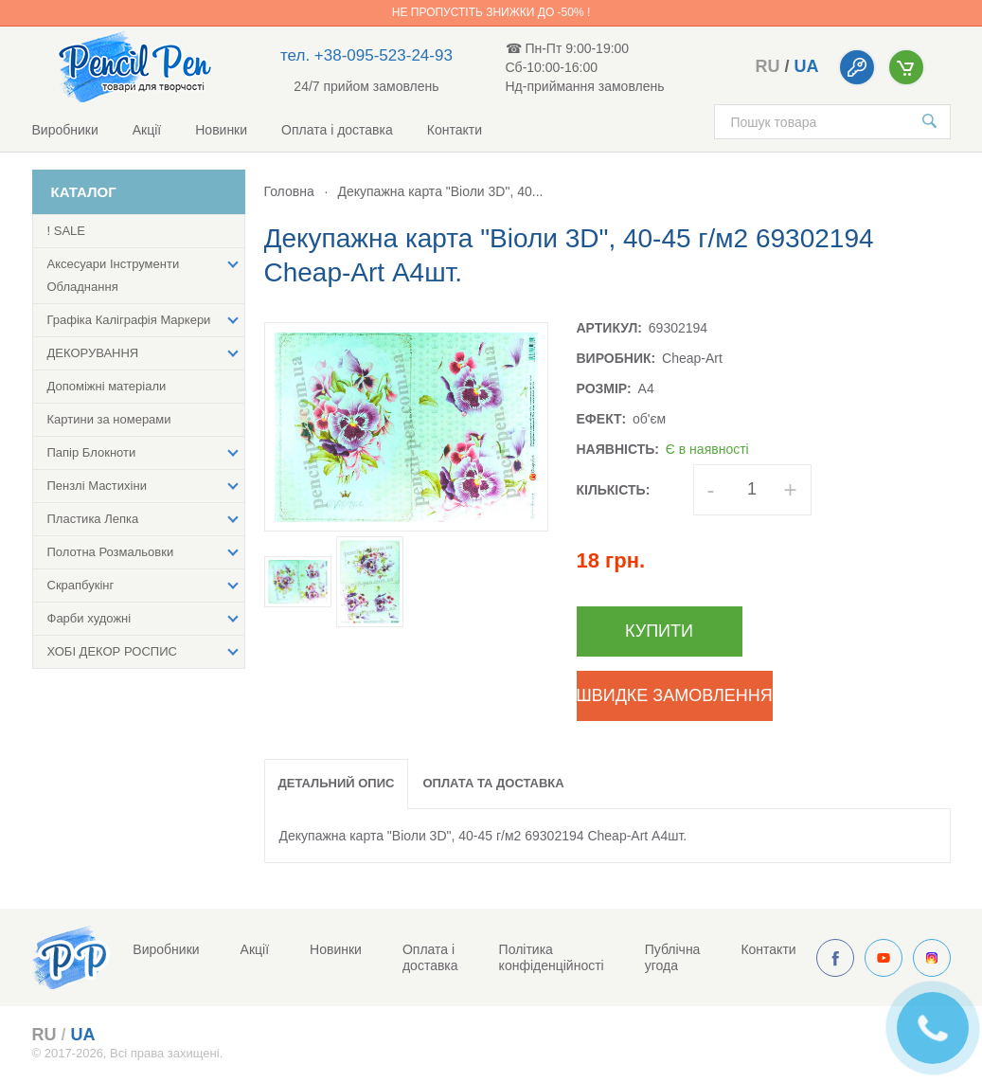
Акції (147, 129)
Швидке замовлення (675, 695)
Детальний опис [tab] (336, 783)
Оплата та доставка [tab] (492, 783)
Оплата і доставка (337, 129)
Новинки (221, 129)
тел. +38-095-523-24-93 (366, 55)
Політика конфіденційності (551, 957)
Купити (659, 631)
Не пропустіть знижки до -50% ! (491, 12)
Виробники (65, 129)
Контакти (454, 129)
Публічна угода (673, 957)
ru (767, 66)
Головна (289, 191)
